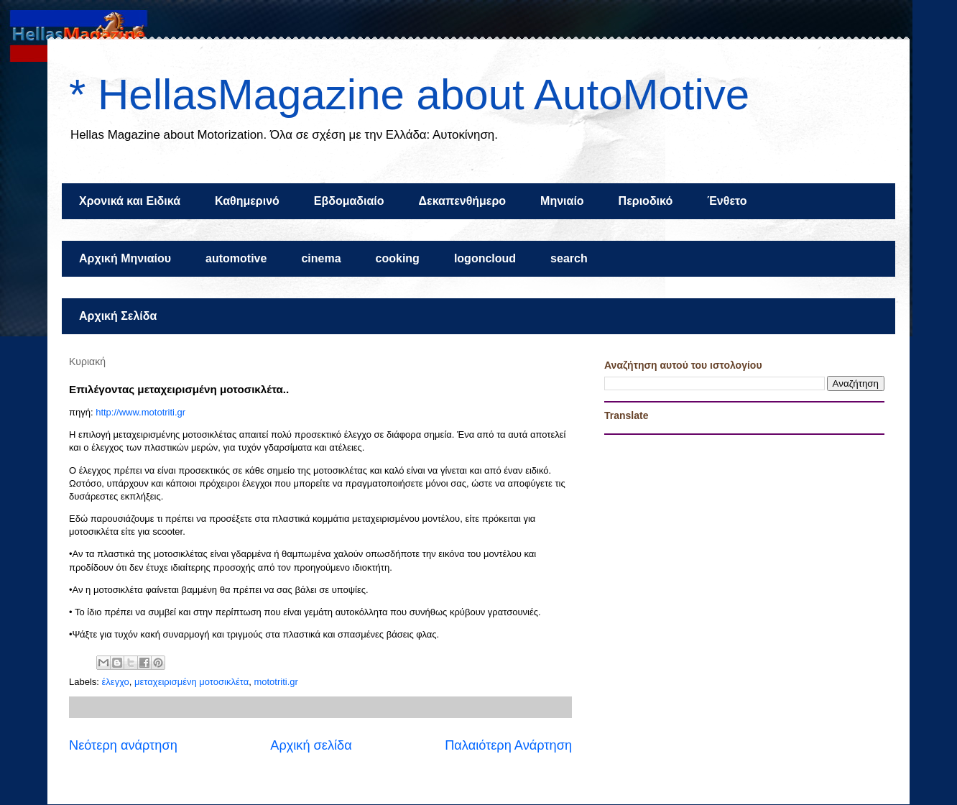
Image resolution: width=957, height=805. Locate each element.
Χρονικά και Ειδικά (129, 201)
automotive (236, 258)
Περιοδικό (646, 201)
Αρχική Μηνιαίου (125, 258)
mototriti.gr (275, 681)
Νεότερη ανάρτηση (123, 745)
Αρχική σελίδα (310, 745)
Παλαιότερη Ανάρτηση (508, 745)
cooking (398, 258)
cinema (321, 258)
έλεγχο (115, 681)
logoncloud (485, 258)
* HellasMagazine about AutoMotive (409, 94)
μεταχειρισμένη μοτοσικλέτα (191, 681)
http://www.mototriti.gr (140, 412)
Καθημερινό (247, 201)
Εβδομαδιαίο (349, 201)
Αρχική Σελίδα (118, 316)
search (569, 258)
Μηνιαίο (562, 201)
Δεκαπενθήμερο (463, 201)
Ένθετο (726, 201)
